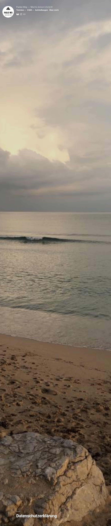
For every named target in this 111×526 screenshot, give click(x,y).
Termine (20, 10)
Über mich (54, 10)
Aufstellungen (41, 10)
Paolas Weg (21, 7)
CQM (29, 10)
